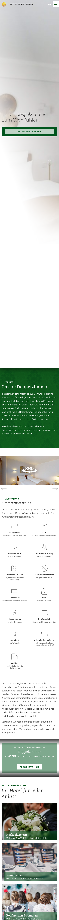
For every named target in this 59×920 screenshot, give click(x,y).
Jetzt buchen (29, 767)
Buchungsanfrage (30, 188)
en (49, 4)
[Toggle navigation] (56, 4)
